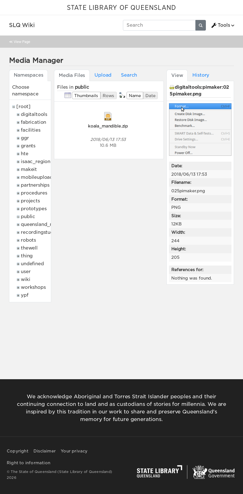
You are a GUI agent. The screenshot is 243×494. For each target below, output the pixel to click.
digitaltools (34, 114)
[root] (23, 106)
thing (27, 256)
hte (24, 153)
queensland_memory (45, 224)
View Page (22, 42)
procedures (34, 193)
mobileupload (37, 177)
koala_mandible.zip (108, 126)
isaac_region (35, 161)
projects (30, 200)
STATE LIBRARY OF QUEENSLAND (121, 7)
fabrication (33, 122)
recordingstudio (39, 232)
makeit (29, 169)
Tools (220, 25)
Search (129, 75)
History (200, 75)
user (25, 271)
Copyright (17, 451)
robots (28, 240)
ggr (25, 138)
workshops (33, 287)
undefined (32, 263)
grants (28, 145)
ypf (24, 295)
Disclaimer (44, 451)
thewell (29, 248)
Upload (102, 75)
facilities (30, 130)
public (28, 216)
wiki (25, 279)
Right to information (28, 463)
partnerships (35, 185)
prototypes (33, 208)
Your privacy (74, 451)
